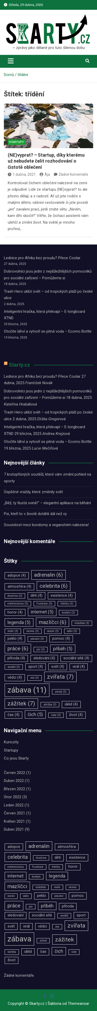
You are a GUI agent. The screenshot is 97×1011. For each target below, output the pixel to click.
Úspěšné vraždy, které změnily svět (33, 492)
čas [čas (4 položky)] (13, 715)
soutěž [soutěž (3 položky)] (14, 667)
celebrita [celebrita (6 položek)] (54, 586)
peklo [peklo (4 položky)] (15, 638)
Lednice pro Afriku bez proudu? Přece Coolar (42, 258)
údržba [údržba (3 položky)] (49, 704)
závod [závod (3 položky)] (60, 691)
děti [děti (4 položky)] (36, 595)
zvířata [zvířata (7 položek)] (60, 676)
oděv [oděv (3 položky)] (72, 631)
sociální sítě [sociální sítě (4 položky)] (76, 658)
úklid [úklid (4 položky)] (71, 704)
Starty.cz (19, 365)
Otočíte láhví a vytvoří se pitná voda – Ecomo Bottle (48, 331)
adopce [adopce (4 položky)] (17, 575)
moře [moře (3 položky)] (13, 631)
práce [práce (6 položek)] (18, 648)
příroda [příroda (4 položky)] (16, 658)
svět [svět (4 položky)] (57, 666)
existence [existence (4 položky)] (62, 595)
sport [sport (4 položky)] (35, 666)
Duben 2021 (14, 829)
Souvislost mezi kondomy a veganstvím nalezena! (46, 525)
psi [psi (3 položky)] (40, 649)
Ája (45, 174)
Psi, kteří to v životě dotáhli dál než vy (35, 513)
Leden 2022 (14, 805)
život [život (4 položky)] (76, 715)
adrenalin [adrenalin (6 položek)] (48, 575)
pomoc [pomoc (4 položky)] (61, 638)
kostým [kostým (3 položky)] (68, 612)
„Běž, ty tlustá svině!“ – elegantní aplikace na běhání (47, 503)
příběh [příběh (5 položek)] (62, 648)
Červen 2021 (14, 813)
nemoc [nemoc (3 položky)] (32, 631)
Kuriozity (11, 742)
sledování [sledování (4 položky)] (44, 658)
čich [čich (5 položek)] (35, 714)
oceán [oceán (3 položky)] (53, 631)
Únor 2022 (12, 797)
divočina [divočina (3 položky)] (15, 595)
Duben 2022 (14, 780)
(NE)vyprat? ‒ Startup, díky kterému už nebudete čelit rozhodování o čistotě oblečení (46, 161)
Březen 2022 (14, 789)
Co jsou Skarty (16, 758)
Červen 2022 (14, 772)
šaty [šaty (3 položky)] (56, 715)
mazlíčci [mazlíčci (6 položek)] (52, 622)
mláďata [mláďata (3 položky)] (81, 623)
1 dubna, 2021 (22, 174)
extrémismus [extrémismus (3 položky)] (18, 603)
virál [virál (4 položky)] (78, 666)
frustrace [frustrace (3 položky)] (44, 603)
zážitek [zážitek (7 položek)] (21, 703)
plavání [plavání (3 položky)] (37, 639)
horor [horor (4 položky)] (15, 612)
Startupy (16, 142)
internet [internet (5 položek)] (42, 611)
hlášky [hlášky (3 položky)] (67, 603)
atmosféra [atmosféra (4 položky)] (19, 586)
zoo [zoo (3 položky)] (34, 677)
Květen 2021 (14, 821)
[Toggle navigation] (11, 61)
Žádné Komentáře (73, 174)
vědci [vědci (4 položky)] (15, 677)
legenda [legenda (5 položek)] (19, 622)
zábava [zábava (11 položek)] (27, 690)
